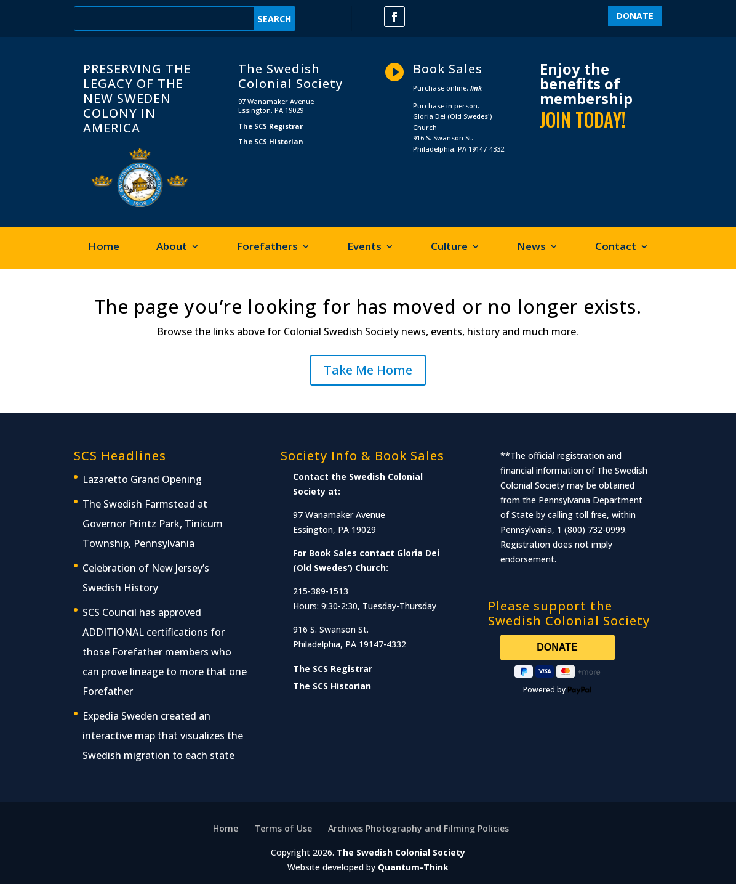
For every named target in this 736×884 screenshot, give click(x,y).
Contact (615, 247)
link (476, 87)
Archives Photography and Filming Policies (418, 828)
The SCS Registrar (270, 126)
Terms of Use (283, 828)
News (531, 247)
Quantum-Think (413, 867)
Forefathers (267, 247)
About (171, 247)
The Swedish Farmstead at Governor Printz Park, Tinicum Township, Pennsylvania (152, 523)
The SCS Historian (270, 141)
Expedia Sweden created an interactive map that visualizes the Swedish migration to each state (162, 735)
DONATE (635, 16)
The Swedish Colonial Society (401, 852)
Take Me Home (368, 370)
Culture (449, 247)
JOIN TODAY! (583, 119)
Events (364, 247)
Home (103, 247)
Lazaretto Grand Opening (142, 479)
